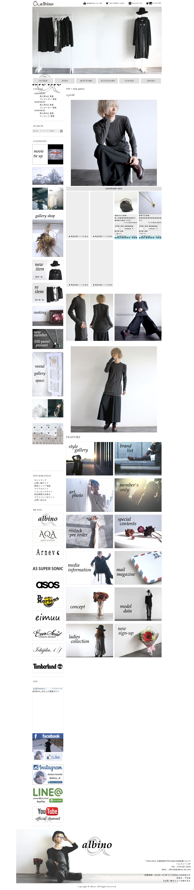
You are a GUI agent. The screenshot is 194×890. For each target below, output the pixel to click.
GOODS (129, 80)
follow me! (58, 688)
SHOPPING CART (117, 3)
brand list (138, 460)
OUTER (43, 80)
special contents (138, 533)
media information (89, 569)
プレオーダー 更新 (48, 99)
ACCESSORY (108, 80)
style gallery (79, 89)
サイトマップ (40, 480)
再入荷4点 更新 (47, 96)
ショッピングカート (43, 491)
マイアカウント (41, 489)
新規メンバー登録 (42, 486)
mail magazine (138, 569)
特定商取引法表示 (42, 494)
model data (138, 605)
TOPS (65, 80)
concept (89, 605)
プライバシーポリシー (44, 497)
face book (150, 3)
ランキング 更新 (47, 116)
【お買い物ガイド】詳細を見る (176, 881)
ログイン (138, 496)
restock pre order (89, 533)
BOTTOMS (86, 80)
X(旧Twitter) (147, 3)
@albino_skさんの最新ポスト (46, 691)
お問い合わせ (40, 500)
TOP (68, 89)
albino (43, 3)
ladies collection (89, 642)
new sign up (138, 642)
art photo (89, 496)
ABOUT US (137, 3)
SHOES (151, 80)
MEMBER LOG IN (94, 3)
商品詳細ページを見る (79, 236)
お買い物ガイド (41, 483)
